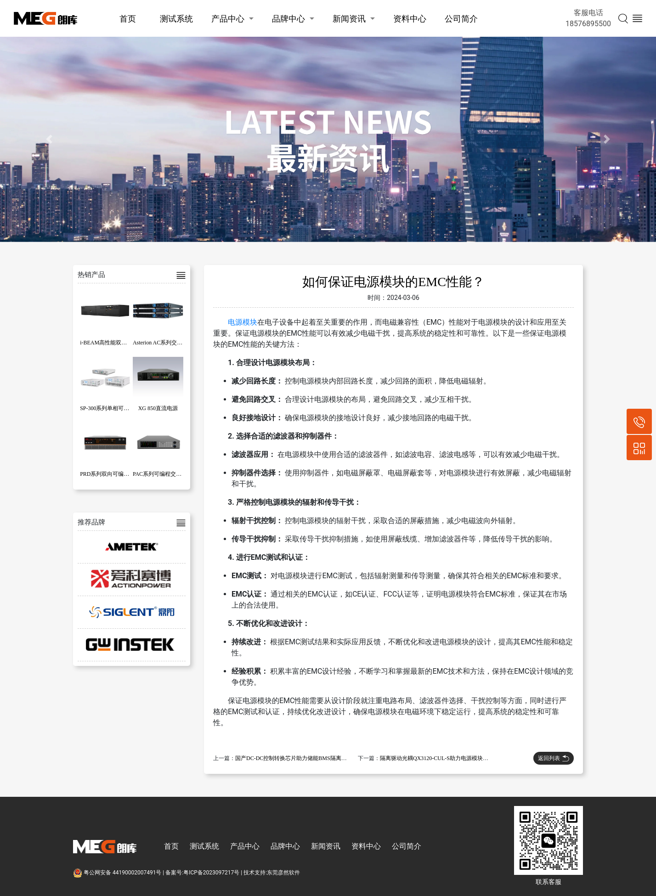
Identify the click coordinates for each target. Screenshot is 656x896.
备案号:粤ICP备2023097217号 (202, 872)
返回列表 (553, 758)
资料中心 (409, 18)
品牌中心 (288, 18)
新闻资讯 (349, 18)
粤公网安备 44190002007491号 (118, 872)
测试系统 (176, 18)
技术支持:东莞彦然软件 (271, 872)
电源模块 (242, 322)
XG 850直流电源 (158, 408)
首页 (127, 18)
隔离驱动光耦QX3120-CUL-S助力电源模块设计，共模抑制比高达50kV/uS (469, 758)
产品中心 (227, 18)
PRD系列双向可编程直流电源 (115, 474)
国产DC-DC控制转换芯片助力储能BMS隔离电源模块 (299, 758)
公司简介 (461, 18)
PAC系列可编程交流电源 (162, 474)
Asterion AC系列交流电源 (163, 342)
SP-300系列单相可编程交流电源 (118, 408)
